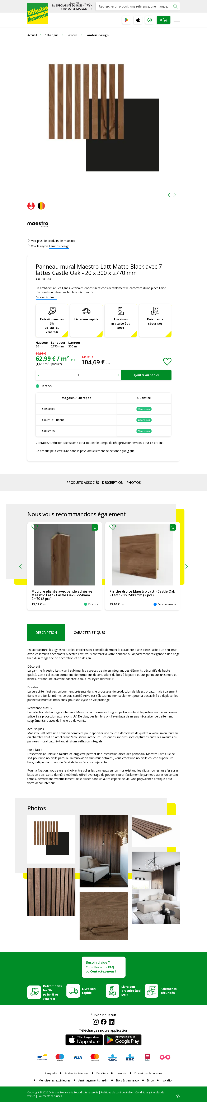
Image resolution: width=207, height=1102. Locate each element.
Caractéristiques (89, 632)
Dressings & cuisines (148, 1073)
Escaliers (102, 1073)
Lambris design (59, 246)
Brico (150, 1080)
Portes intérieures (77, 1073)
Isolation (167, 1080)
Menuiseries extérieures (54, 1080)
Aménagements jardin (93, 1080)
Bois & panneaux (127, 1080)
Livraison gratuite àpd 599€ (120, 323)
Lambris (121, 1073)
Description (112, 482)
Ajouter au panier (146, 375)
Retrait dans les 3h (52, 325)
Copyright (33, 1092)
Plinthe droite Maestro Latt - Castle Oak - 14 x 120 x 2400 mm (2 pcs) (142, 593)
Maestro (69, 241)
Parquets (51, 1073)
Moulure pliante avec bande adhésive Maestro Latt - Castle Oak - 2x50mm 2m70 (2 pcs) (62, 595)
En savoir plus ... (46, 297)
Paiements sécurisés (155, 321)
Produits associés (82, 482)
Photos (134, 482)
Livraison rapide (86, 319)
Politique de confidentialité (117, 1092)
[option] (103, 121)
